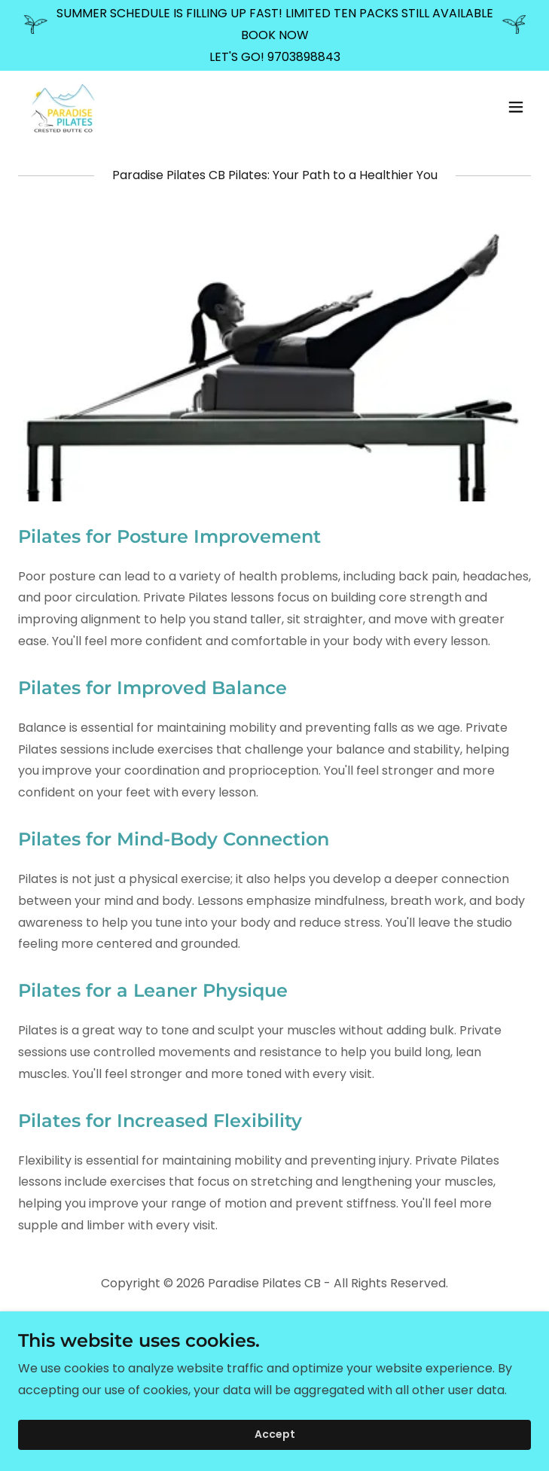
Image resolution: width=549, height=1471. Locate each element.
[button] (516, 107)
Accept (275, 1434)
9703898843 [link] (303, 56)
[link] (63, 107)
